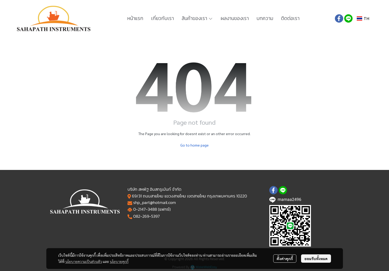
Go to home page (194, 145)
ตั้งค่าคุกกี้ (285, 258)
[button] (362, 18)
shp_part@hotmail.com (154, 202)
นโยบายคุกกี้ (119, 261)
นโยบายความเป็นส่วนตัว (83, 261)
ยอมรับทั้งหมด (316, 258)
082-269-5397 (146, 216)
